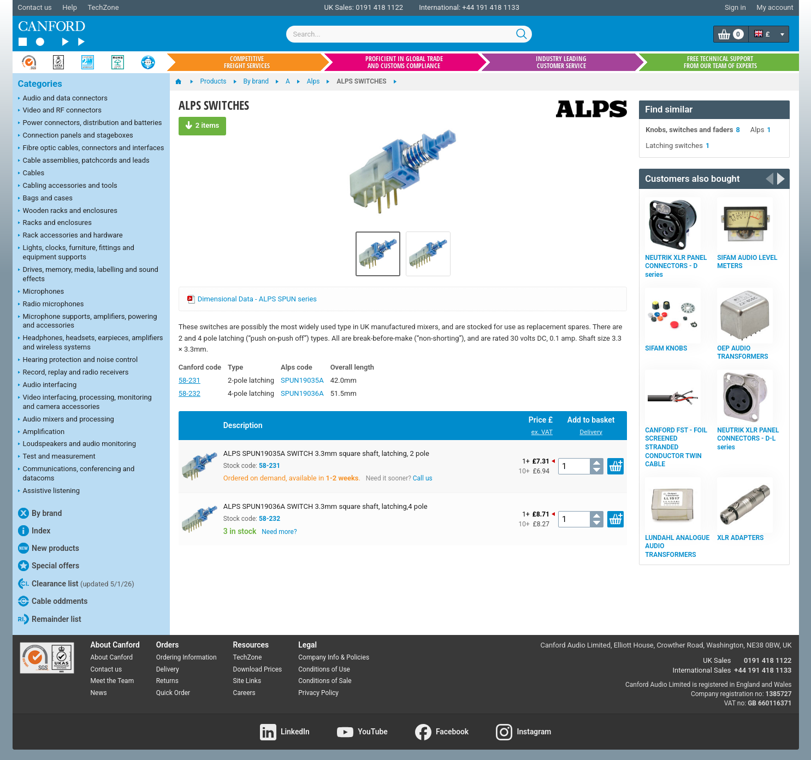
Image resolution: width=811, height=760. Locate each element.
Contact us (34, 7)
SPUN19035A (302, 380)
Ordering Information (186, 657)
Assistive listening (49, 491)
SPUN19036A (302, 393)
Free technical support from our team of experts (720, 62)
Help (69, 7)
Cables (31, 174)
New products (48, 548)
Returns (167, 681)
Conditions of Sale (324, 681)
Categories (40, 84)
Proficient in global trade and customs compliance (404, 62)
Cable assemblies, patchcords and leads (84, 161)
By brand (40, 513)
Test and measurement (57, 457)
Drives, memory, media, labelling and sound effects (88, 274)
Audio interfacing (47, 385)
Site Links (247, 681)
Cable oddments (53, 601)
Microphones (41, 292)
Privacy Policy (318, 693)
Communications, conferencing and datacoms (76, 473)
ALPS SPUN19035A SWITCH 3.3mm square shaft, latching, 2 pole (326, 453)
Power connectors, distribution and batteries (90, 123)
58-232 (189, 393)
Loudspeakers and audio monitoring (77, 444)
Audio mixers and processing (66, 420)
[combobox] (409, 34)
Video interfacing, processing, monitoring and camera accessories (85, 402)
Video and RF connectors (60, 111)
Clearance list (76, 583)
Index (34, 530)
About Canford (112, 657)
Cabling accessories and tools (67, 186)
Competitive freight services (247, 62)
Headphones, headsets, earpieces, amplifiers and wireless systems (90, 342)
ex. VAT (542, 432)
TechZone (103, 7)
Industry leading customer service (561, 62)
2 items (202, 125)
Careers (244, 693)
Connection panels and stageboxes (75, 136)
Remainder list (49, 619)
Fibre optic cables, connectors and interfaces (91, 148)
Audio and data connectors (63, 99)
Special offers (49, 565)
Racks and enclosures (55, 223)
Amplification (41, 432)
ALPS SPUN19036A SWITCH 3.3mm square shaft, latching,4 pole (325, 506)
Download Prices (257, 669)
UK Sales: (339, 7)
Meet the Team (112, 681)
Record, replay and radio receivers (73, 373)
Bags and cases (45, 199)
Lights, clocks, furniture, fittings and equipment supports (76, 252)
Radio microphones (51, 305)
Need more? (279, 532)
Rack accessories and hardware (70, 236)
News (99, 693)
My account (774, 7)
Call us (423, 478)
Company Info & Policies (333, 657)
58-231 (189, 380)
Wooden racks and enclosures (67, 211)
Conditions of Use (324, 669)
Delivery (590, 432)
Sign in (735, 7)
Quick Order (173, 693)
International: (439, 7)
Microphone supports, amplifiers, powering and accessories (87, 321)
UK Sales (717, 660)
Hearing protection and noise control (78, 360)
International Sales (702, 670)
